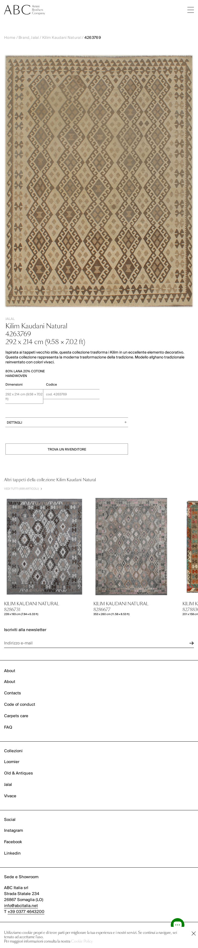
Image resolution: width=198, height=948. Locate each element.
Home (9, 38)
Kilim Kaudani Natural (61, 38)
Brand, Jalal (29, 38)
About (9, 682)
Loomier (11, 762)
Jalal (8, 785)
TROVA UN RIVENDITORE (67, 449)
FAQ (8, 727)
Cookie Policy (82, 941)
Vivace (10, 796)
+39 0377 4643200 (26, 912)
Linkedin (12, 853)
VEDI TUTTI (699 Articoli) (23, 488)
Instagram (13, 831)
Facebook (13, 842)
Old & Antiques (18, 773)
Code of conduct (19, 705)
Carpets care (16, 716)
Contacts (12, 693)
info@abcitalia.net (21, 906)
